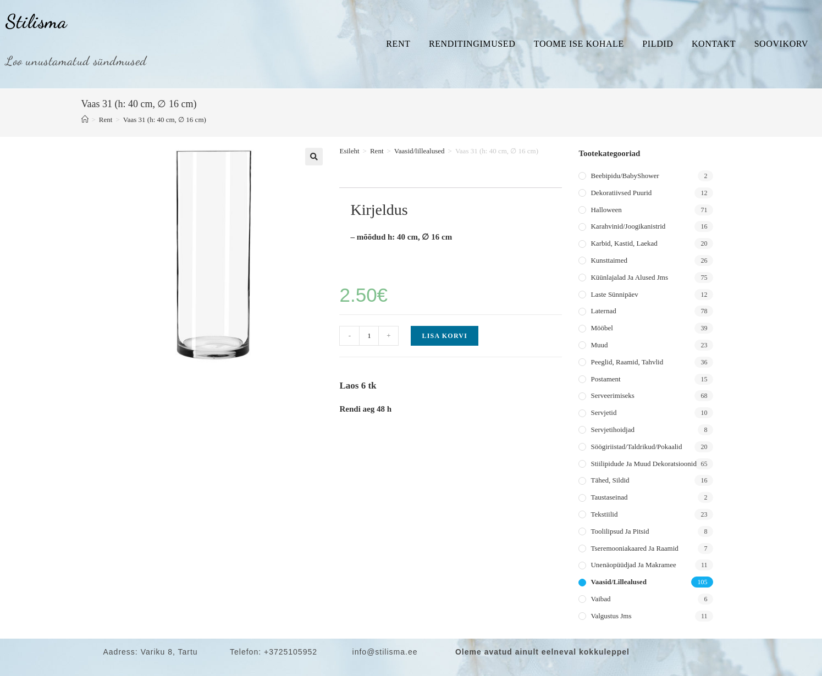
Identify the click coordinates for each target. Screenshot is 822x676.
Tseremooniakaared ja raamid (634, 548)
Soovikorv (781, 43)
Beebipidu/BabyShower (625, 175)
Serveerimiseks (612, 395)
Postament (605, 379)
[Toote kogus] (369, 336)
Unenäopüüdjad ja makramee (633, 565)
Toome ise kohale (579, 43)
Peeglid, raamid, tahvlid (627, 362)
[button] (314, 156)
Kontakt (714, 43)
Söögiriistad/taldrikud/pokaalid (636, 446)
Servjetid (603, 412)
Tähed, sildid (610, 480)
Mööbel (602, 328)
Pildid (657, 43)
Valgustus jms (611, 616)
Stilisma (36, 21)
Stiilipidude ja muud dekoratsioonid (643, 463)
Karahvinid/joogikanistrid (628, 226)
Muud (599, 345)
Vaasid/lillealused (419, 151)
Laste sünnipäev (614, 294)
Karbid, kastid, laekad (624, 243)
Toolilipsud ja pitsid (620, 531)
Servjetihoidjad (612, 429)
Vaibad (600, 599)
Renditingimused (472, 43)
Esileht (349, 151)
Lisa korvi (444, 336)
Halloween (606, 210)
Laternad (603, 311)
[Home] (85, 119)
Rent (398, 43)
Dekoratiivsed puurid (621, 193)
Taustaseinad (609, 497)
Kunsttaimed (609, 260)
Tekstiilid (604, 514)
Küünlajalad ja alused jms (629, 277)
